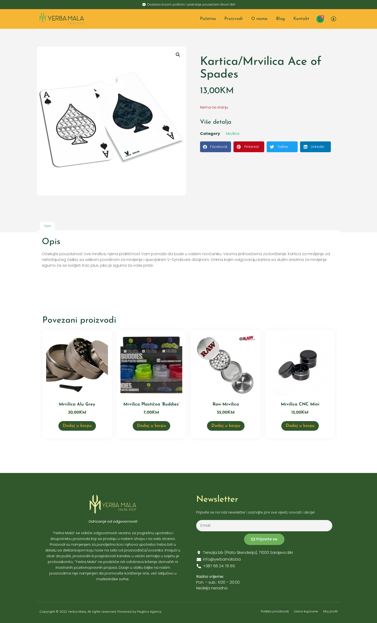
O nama (259, 19)
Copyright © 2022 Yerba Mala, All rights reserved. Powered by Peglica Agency (100, 611)
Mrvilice (232, 133)
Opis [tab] (47, 226)
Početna (208, 19)
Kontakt (301, 19)
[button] (178, 54)
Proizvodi (233, 19)
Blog (280, 19)
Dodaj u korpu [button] (77, 425)
